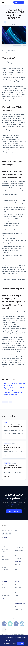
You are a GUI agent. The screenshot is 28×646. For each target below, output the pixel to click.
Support (17, 600)
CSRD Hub (4, 601)
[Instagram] (10, 533)
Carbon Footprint (6, 559)
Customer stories (6, 595)
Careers (17, 598)
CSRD (16, 545)
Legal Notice (21, 634)
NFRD (16, 555)
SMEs (16, 569)
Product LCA (4, 556)
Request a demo (18, 2)
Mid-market (18, 566)
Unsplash (24, 45)
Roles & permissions (6, 564)
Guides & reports (5, 590)
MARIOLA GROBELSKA (17, 45)
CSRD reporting (5, 572)
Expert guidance (19, 550)
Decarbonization (19, 547)
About (16, 584)
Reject (14, 643)
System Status (18, 609)
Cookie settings (6, 643)
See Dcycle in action (14, 511)
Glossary (4, 592)
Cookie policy (7, 640)
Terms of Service (13, 634)
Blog (3, 584)
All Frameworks (18, 558)
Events (16, 595)
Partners (17, 592)
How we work (18, 587)
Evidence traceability (6, 562)
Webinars (4, 587)
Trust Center (18, 606)
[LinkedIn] (3, 533)
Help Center (18, 612)
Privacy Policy (5, 634)
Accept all (20, 643)
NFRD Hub (4, 604)
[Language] (8, 537)
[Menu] (25, 2)
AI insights (4, 554)
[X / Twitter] (6, 533)
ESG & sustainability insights (8, 50)
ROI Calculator (5, 578)
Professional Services (20, 552)
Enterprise (17, 564)
